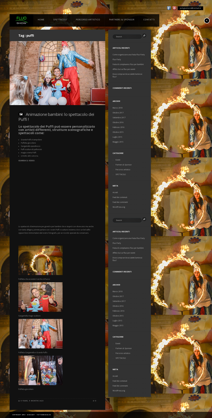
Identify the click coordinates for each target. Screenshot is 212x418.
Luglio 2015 (117, 137)
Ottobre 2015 (118, 132)
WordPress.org (119, 207)
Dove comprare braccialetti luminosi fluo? (127, 75)
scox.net (31, 414)
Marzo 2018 (117, 108)
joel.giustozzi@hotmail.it (190, 8)
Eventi (118, 160)
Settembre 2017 (119, 118)
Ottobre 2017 (118, 113)
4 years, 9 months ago (32, 401)
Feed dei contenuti (120, 197)
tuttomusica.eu (44, 414)
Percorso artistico (123, 170)
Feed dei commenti (120, 202)
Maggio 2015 (118, 142)
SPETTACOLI (121, 174)
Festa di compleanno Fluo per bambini (128, 64)
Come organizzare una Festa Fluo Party (129, 55)
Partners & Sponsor (124, 165)
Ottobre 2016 (118, 122)
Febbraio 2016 (118, 127)
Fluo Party (117, 60)
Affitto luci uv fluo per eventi (124, 69)
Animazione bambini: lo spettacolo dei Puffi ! (56, 116)
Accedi (115, 192)
